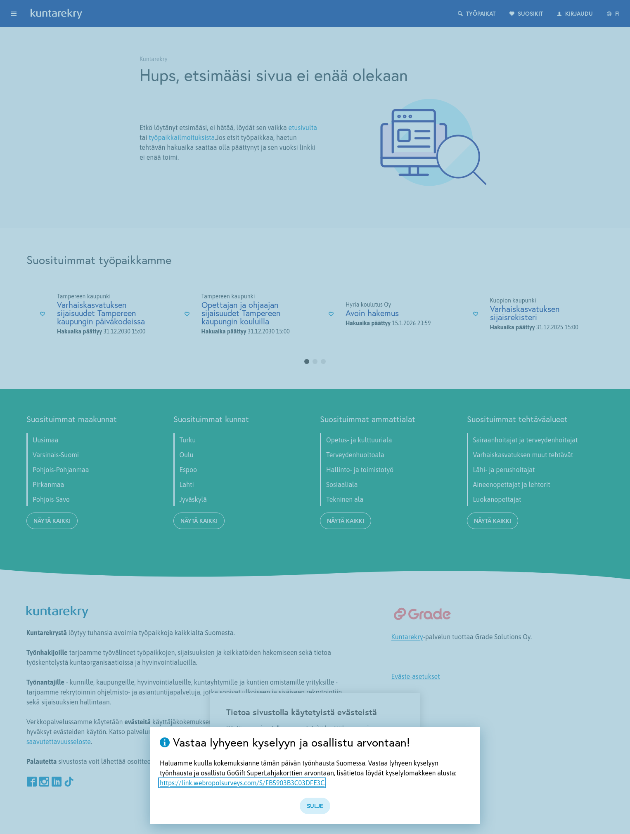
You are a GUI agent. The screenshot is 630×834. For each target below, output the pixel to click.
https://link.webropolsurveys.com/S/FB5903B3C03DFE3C (242, 783)
